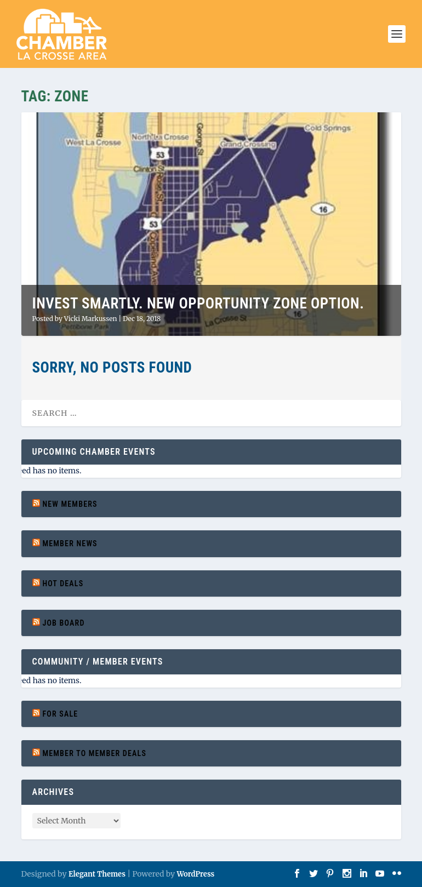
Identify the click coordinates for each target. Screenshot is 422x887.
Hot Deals (62, 583)
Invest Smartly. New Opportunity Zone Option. (198, 303)
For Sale (60, 713)
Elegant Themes (97, 874)
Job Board (63, 623)
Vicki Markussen (90, 318)
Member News (69, 543)
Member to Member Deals (94, 753)
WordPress (195, 874)
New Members (69, 504)
